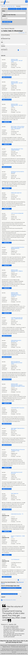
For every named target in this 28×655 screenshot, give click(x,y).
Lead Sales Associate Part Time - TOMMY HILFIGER (17, 318)
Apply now (6, 121)
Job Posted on (4, 49)
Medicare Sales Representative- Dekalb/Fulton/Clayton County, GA (16, 294)
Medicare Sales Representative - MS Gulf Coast (16, 60)
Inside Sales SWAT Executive (17, 407)
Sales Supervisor (14, 493)
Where (4, 16)
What (3, 11)
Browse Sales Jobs (11, 6)
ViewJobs (3, 46)
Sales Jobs (3, 6)
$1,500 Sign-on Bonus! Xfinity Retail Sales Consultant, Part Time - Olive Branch (17, 127)
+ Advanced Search (5, 23)
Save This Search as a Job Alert (9, 594)
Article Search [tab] (12, 8)
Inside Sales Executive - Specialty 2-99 (16, 341)
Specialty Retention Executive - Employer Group (18, 450)
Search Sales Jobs (7, 21)
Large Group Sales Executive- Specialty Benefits (17, 248)
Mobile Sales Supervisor (16, 192)
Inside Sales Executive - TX (17, 514)
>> (26, 50)
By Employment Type (5, 38)
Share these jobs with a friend (9, 599)
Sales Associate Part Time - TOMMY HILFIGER (17, 149)
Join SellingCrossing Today (11, 587)
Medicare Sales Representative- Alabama (17, 270)
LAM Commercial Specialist (17, 213)
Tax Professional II (15, 559)
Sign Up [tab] (19, 8)
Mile (2, 42)
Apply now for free (7, 77)
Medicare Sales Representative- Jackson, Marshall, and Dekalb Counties (18, 385)
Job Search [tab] (4, 8)
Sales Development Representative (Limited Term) (16, 362)
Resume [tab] (24, 8)
